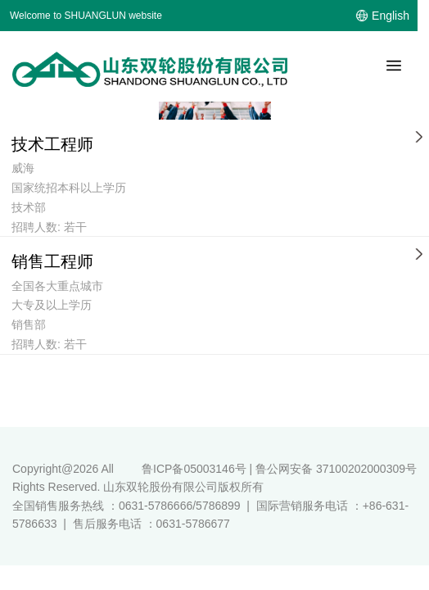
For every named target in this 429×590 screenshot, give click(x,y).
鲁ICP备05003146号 (194, 468)
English (390, 15)
